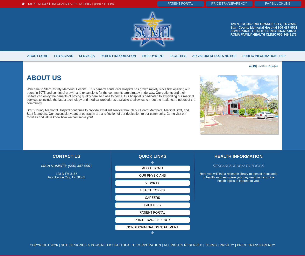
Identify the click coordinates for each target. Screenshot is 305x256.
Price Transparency (229, 3)
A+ (276, 66)
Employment (153, 56)
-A (269, 66)
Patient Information (118, 56)
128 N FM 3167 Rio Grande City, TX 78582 (66, 175)
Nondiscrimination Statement (152, 227)
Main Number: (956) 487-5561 (66, 166)
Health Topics (152, 190)
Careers (152, 197)
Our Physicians (152, 175)
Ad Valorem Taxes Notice (214, 56)
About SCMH (37, 56)
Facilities (178, 56)
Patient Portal (180, 3)
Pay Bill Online (277, 3)
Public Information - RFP (264, 56)
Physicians (63, 56)
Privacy (227, 245)
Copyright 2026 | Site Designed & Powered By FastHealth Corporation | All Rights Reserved (116, 245)
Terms (211, 245)
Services (87, 56)
